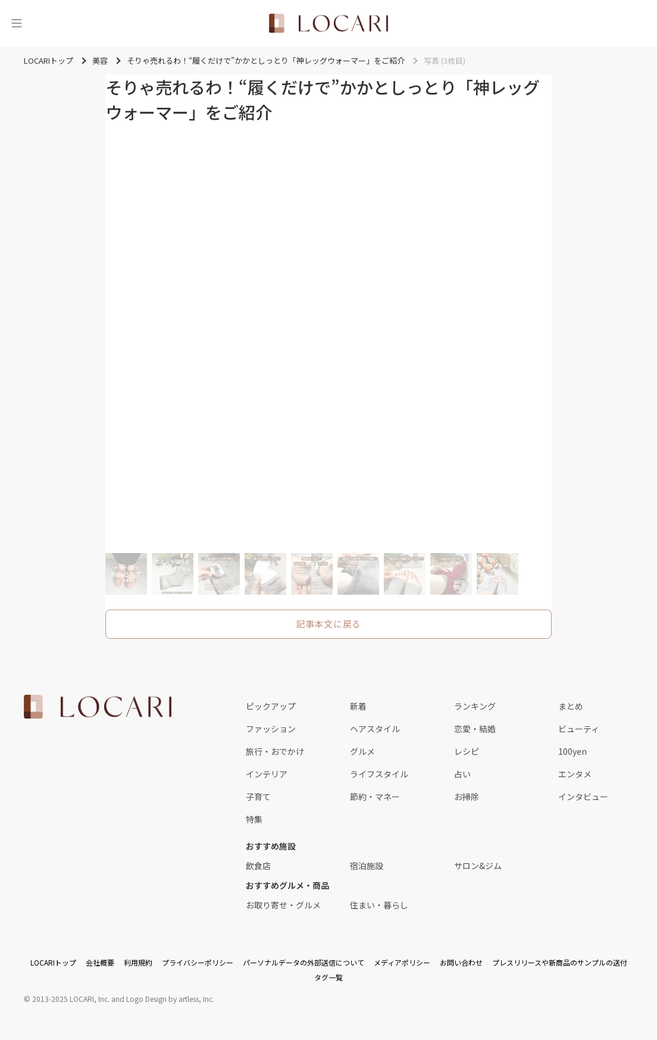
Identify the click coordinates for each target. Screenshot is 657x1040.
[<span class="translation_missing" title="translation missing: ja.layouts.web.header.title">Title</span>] (328, 23)
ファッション (271, 729)
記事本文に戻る (328, 623)
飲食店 (258, 865)
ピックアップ (271, 706)
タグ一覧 (328, 977)
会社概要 (100, 962)
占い (462, 774)
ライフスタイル (379, 774)
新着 (358, 706)
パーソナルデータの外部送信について (303, 962)
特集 (254, 819)
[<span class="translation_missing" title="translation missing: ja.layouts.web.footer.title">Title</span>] (97, 707)
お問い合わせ (461, 962)
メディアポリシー (402, 962)
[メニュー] (17, 23)
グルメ (362, 751)
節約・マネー (375, 796)
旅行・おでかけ (275, 751)
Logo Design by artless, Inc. (170, 999)
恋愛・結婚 (475, 729)
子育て (258, 796)
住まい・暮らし (379, 905)
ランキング (475, 706)
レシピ (466, 751)
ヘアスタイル (375, 729)
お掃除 (466, 796)
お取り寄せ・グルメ (283, 905)
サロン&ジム (478, 865)
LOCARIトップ (53, 962)
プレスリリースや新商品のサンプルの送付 (559, 962)
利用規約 (138, 962)
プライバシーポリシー (197, 962)
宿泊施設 (366, 865)
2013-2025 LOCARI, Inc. (71, 999)
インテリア (266, 774)
